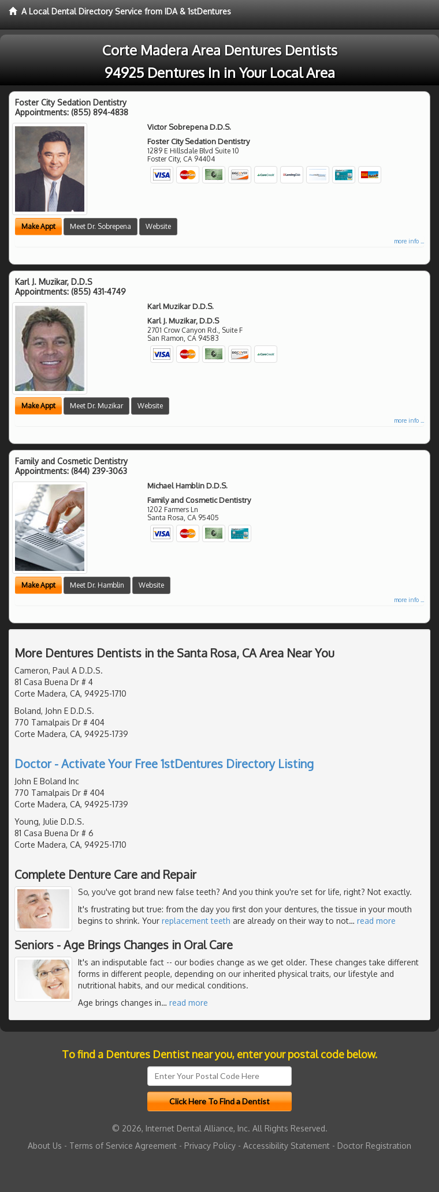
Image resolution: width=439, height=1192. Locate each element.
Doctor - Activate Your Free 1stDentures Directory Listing (164, 763)
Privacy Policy (210, 1145)
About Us (45, 1145)
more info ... (409, 241)
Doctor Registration (374, 1145)
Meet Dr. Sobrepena (100, 226)
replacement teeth (196, 921)
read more (376, 921)
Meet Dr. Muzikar (96, 405)
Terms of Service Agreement (123, 1145)
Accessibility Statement (286, 1145)
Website (158, 226)
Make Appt (38, 226)
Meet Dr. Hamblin (97, 585)
